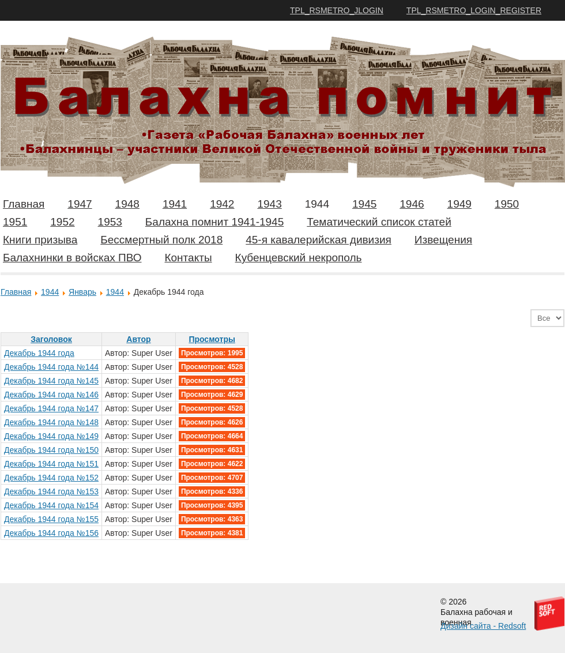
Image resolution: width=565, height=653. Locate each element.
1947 (79, 204)
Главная (23, 204)
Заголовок (51, 339)
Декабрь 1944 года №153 (51, 491)
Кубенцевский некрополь (298, 258)
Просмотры (212, 339)
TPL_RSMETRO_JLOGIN (336, 10)
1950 (507, 204)
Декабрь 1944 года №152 (51, 477)
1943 (269, 204)
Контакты (188, 258)
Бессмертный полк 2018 (161, 240)
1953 (110, 222)
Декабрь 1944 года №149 (51, 436)
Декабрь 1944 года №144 (51, 366)
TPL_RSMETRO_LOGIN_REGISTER (473, 10)
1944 (317, 204)
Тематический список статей (379, 222)
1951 (15, 222)
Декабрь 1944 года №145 (51, 380)
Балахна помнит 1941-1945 (214, 222)
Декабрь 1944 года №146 (51, 394)
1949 (459, 204)
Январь (82, 292)
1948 (127, 204)
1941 (175, 204)
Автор (138, 339)
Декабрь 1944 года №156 (51, 533)
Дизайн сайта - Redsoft (483, 626)
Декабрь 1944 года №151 (51, 463)
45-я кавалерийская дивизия (318, 240)
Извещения (443, 240)
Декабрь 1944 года (39, 353)
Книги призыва (40, 240)
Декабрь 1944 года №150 (51, 450)
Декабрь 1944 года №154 (51, 505)
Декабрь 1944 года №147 (51, 408)
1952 (62, 222)
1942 (222, 204)
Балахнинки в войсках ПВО (72, 258)
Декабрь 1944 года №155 (51, 519)
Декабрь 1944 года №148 (51, 422)
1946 (412, 204)
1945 (364, 204)
